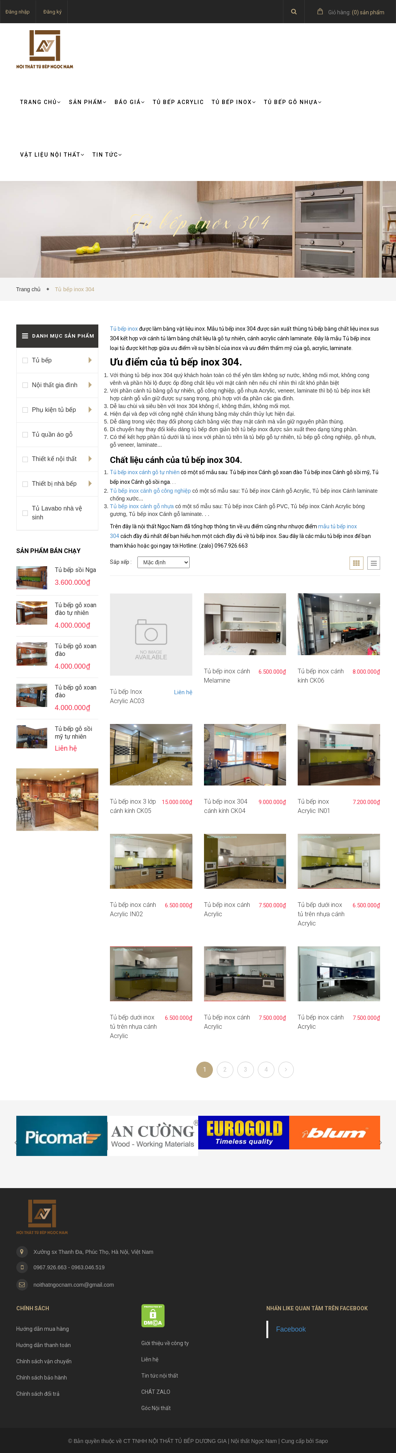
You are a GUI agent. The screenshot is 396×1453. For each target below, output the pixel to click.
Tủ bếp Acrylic (178, 102)
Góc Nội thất (156, 1408)
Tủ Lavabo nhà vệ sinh (57, 513)
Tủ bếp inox (124, 329)
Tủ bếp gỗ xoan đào (75, 649)
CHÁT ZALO (155, 1392)
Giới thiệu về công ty (165, 1343)
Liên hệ (183, 692)
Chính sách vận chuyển (44, 1361)
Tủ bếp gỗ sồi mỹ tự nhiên (73, 732)
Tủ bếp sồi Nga (75, 570)
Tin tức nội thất (159, 1376)
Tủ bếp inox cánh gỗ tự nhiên (145, 472)
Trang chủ (40, 102)
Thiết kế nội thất (54, 459)
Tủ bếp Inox (234, 102)
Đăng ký (52, 12)
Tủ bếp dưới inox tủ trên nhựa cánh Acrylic (321, 914)
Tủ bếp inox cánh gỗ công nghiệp (150, 491)
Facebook (291, 1329)
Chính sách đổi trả (38, 1394)
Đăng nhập (17, 12)
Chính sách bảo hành (41, 1377)
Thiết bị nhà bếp (54, 483)
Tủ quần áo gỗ (52, 434)
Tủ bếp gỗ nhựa (293, 102)
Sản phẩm (88, 102)
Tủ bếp (42, 360)
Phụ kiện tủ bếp (54, 409)
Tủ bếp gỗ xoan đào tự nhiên (75, 608)
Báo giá (130, 102)
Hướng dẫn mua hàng (42, 1329)
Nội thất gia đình (55, 385)
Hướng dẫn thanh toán (43, 1345)
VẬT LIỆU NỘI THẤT (52, 155)
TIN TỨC (107, 155)
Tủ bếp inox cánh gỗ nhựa (142, 506)
